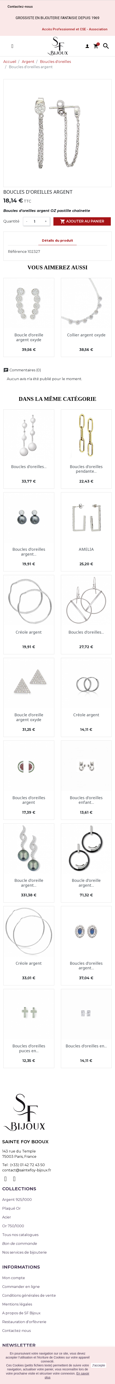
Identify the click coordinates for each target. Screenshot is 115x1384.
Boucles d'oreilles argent (28, 800)
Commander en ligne (21, 1287)
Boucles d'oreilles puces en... (28, 1048)
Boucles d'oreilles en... (86, 1045)
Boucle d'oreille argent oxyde (28, 337)
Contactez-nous (16, 1331)
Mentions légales (17, 1304)
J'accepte (98, 1365)
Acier (6, 1217)
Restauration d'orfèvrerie (24, 1322)
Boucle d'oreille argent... (28, 883)
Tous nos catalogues (20, 1235)
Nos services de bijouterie (24, 1252)
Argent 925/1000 (17, 1200)
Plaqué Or (11, 1208)
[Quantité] (36, 221)
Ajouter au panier (82, 221)
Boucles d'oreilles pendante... (86, 469)
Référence (17, 252)
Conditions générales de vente (29, 1295)
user (87, 46)
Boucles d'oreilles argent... (28, 552)
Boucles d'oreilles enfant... (86, 800)
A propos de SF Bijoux (21, 1313)
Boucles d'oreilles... (29, 466)
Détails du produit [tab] (57, 241)
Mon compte (13, 1278)
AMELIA (86, 549)
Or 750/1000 (13, 1226)
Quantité (11, 221)
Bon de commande (19, 1244)
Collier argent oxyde (86, 334)
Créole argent (29, 632)
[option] (57, 133)
